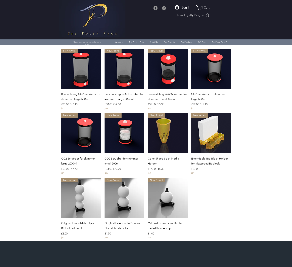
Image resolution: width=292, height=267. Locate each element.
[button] (205, 7)
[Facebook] (155, 8)
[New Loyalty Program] (193, 15)
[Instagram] (164, 8)
